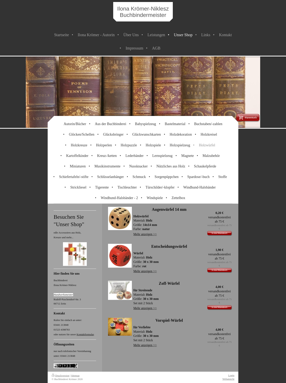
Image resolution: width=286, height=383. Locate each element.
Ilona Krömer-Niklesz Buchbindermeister (143, 12)
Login (231, 375)
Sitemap (75, 375)
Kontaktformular (85, 334)
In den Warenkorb (219, 233)
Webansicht (228, 378)
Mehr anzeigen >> (145, 234)
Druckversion (60, 375)
